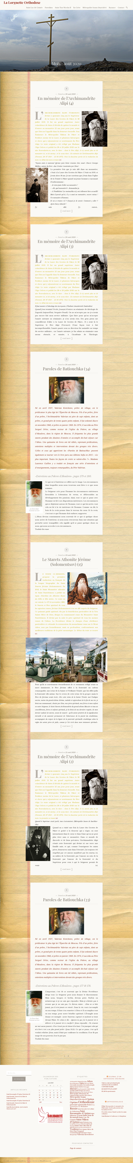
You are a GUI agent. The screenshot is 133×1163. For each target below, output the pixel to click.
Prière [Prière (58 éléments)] (89, 1105)
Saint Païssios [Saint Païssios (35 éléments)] (84, 1122)
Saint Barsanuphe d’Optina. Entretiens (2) (18, 1094)
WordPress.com (45, 1161)
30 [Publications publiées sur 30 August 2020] (39, 1099)
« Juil (40, 1102)
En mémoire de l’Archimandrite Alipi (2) (66, 759)
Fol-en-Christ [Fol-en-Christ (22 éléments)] (89, 1083)
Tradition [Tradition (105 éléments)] (74, 1129)
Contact (121, 8)
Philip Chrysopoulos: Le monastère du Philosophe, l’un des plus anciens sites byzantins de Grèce (113, 1107)
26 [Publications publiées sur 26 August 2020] (50, 1097)
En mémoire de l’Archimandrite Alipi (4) (66, 100)
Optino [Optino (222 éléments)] (74, 1102)
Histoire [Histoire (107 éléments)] (73, 1089)
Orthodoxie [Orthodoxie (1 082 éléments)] (86, 1102)
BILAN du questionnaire (108, 1091)
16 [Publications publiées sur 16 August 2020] (39, 1095)
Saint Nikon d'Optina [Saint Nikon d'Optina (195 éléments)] (79, 1120)
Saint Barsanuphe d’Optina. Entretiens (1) (18, 1100)
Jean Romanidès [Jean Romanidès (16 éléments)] (82, 1089)
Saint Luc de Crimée (34, 8)
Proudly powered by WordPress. (15, 1161)
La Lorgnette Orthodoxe (22, 2)
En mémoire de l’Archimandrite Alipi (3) (66, 243)
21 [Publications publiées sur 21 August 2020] (57, 1095)
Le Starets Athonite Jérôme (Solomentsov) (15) (66, 561)
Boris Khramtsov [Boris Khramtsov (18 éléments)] (74, 1083)
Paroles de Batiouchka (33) (66, 899)
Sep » (61, 1102)
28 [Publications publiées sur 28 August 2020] (57, 1097)
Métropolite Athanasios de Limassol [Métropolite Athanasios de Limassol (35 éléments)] (79, 1094)
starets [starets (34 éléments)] (72, 1127)
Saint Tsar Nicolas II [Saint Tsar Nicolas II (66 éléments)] (83, 1126)
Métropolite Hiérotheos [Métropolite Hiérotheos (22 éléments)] (84, 1095)
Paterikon (49, 8)
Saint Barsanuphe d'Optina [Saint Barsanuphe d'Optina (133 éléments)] (80, 1112)
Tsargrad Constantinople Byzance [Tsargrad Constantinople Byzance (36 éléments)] (78, 1132)
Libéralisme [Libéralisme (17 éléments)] (86, 1090)
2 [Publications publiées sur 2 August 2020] (39, 1090)
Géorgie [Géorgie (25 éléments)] (86, 1087)
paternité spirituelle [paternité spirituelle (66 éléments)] (78, 1105)
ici (60, 160)
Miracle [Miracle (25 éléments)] (72, 1092)
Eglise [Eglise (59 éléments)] (82, 1083)
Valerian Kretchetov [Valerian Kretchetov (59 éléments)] (85, 1134)
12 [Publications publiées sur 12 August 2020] (50, 1092)
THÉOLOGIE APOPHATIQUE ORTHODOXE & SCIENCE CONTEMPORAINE (111, 1084)
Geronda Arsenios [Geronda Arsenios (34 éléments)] (76, 1085)
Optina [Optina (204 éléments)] (90, 1099)
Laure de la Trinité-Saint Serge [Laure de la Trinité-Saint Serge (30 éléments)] (82, 1089)
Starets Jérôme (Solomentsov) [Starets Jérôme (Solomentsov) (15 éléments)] (83, 1127)
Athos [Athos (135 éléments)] (90, 1081)
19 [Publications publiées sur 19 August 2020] (50, 1095)
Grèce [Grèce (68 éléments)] (81, 1087)
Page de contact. (76, 1148)
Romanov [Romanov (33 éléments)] (84, 1106)
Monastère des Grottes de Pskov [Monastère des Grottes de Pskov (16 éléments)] (84, 1092)
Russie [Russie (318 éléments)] (73, 1108)
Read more (66, 210)
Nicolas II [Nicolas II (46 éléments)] (82, 1099)
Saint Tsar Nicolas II (63, 8)
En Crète (76, 8)
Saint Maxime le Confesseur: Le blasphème (114, 1116)
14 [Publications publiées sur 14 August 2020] (57, 1092)
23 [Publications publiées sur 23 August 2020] (39, 1097)
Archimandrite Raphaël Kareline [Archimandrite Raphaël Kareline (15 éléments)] (78, 1081)
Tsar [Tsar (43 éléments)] (75, 1131)
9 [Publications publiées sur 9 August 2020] (39, 1092)
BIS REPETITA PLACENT (109, 1089)
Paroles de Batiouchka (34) (66, 368)
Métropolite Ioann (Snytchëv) (94, 8)
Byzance (112, 8)
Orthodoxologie (115, 1102)
